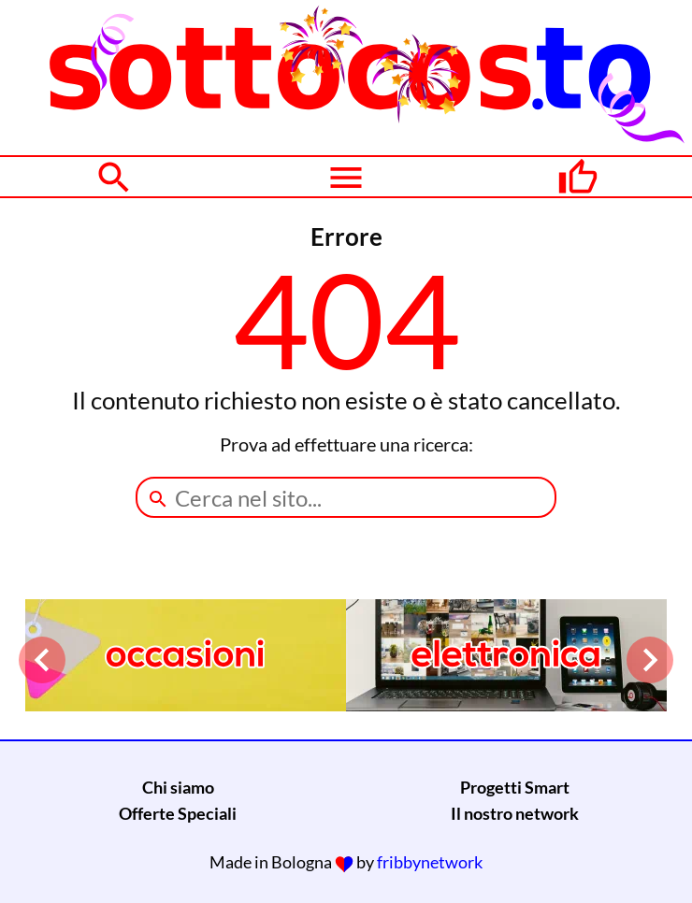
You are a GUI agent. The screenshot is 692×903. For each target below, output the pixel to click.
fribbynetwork (430, 862)
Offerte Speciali (178, 813)
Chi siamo (178, 787)
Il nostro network (515, 813)
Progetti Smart (514, 787)
